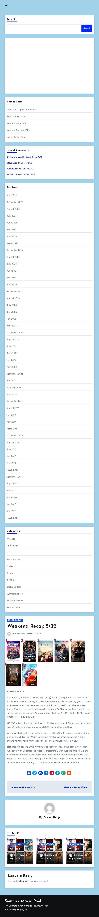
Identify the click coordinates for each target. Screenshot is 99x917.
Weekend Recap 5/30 (76, 787)
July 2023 (12, 305)
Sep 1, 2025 (15, 859)
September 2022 (15, 332)
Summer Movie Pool (23, 901)
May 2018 (11, 456)
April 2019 (11, 422)
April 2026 (12, 195)
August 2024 (13, 257)
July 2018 (11, 449)
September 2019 (15, 401)
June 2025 (12, 223)
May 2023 (11, 319)
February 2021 (14, 387)
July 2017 (11, 490)
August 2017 (13, 483)
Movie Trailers (13, 559)
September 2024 (15, 250)
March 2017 (12, 518)
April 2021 (11, 380)
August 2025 (13, 209)
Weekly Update (14, 607)
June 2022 (12, 353)
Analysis (11, 539)
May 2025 (11, 229)
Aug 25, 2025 (45, 859)
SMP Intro (11, 580)
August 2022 (13, 339)
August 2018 (13, 442)
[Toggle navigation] (6, 5)
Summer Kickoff (15, 594)
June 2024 (12, 271)
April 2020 (12, 394)
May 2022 (11, 360)
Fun (8, 552)
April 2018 (11, 463)
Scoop (10, 573)
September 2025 (15, 202)
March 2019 (12, 429)
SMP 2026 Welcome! (16, 116)
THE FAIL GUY (28, 169)
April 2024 (12, 284)
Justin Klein (12, 169)
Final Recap (12, 546)
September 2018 (15, 435)
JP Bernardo (13, 157)
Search (11, 19)
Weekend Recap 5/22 (31, 626)
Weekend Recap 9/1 (16, 123)
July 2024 (12, 264)
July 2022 (12, 346)
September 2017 (15, 477)
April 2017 (11, 511)
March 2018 (12, 470)
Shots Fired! (26, 163)
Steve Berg (12, 163)
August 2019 (13, 408)
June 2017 (12, 497)
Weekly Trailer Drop (16, 137)
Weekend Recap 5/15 (23, 787)
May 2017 (11, 504)
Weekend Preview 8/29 (18, 130)
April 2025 (12, 236)
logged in (24, 880)
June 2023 (12, 312)
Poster (10, 566)
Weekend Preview (15, 600)
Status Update (14, 587)
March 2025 (12, 243)
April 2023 (12, 326)
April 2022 (12, 367)
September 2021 (15, 374)
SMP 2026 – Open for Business (22, 109)
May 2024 (11, 277)
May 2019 (11, 415)
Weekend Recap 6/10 (32, 157)
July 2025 (12, 216)
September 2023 (15, 291)
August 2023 (13, 298)
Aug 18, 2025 (75, 859)
